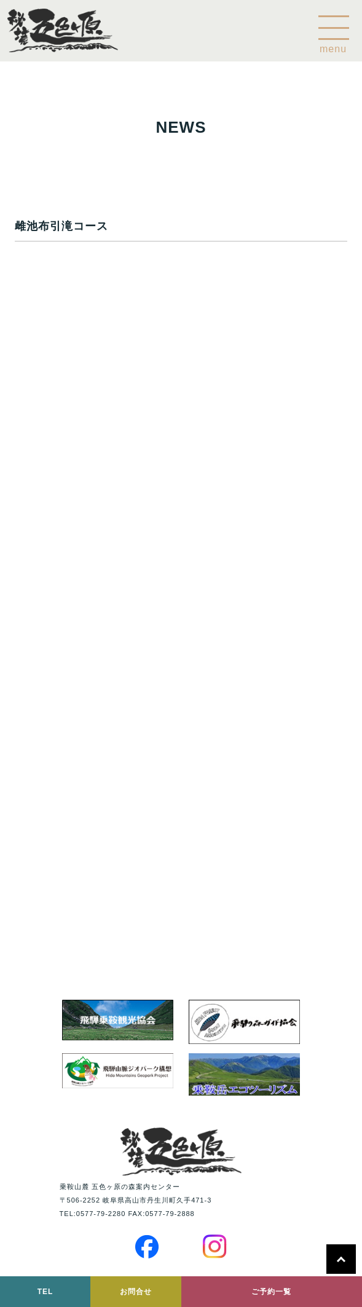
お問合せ (136, 1291)
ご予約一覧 (271, 1291)
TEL (45, 1291)
